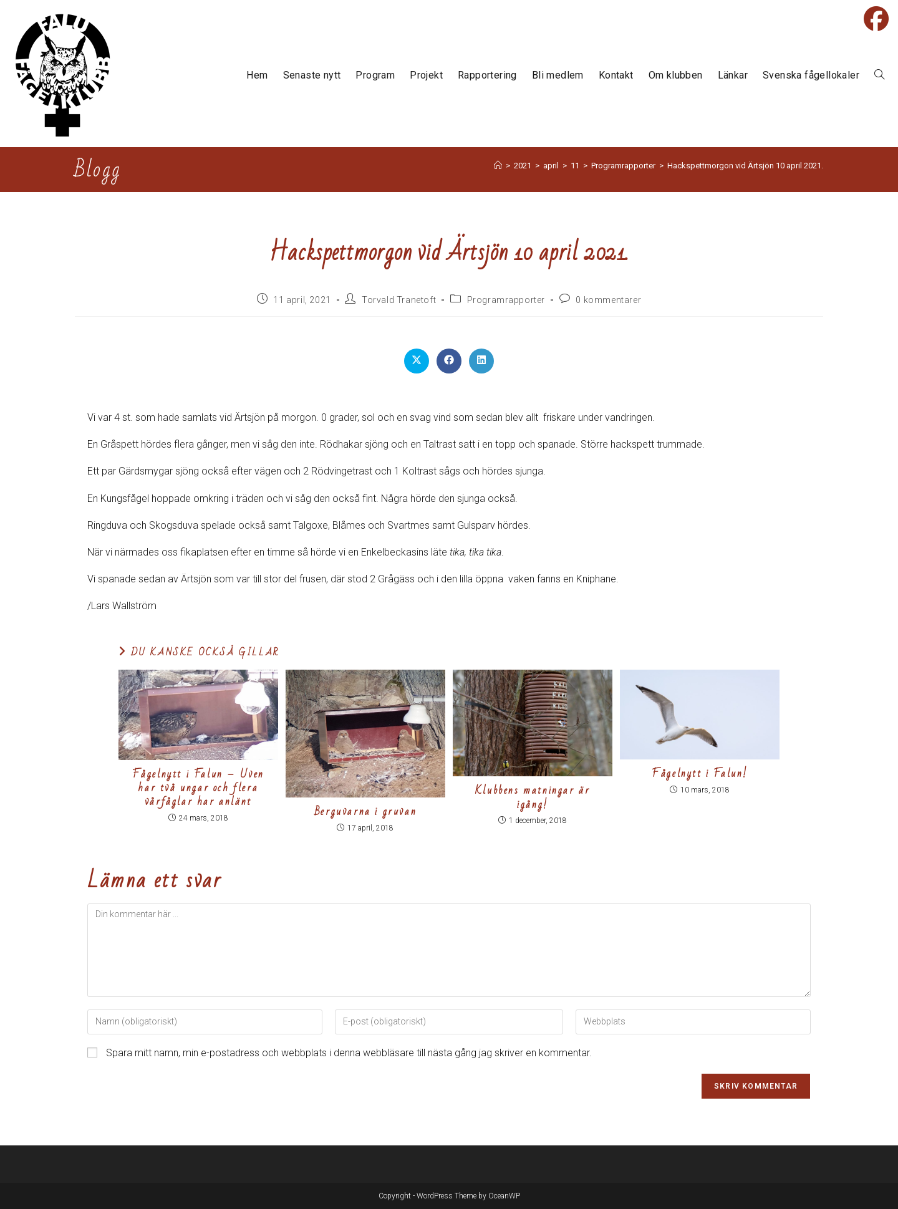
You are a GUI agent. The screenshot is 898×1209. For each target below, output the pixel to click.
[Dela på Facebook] (449, 361)
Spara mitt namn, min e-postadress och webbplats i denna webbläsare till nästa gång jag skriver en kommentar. (349, 1053)
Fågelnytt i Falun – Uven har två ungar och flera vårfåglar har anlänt (198, 788)
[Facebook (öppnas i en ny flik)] (876, 18)
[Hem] (498, 165)
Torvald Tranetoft (399, 300)
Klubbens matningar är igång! (533, 798)
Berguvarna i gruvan (365, 812)
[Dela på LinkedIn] (481, 361)
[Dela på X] (416, 361)
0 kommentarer (608, 300)
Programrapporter (506, 300)
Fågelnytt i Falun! (700, 774)
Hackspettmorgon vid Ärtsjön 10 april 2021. (745, 165)
